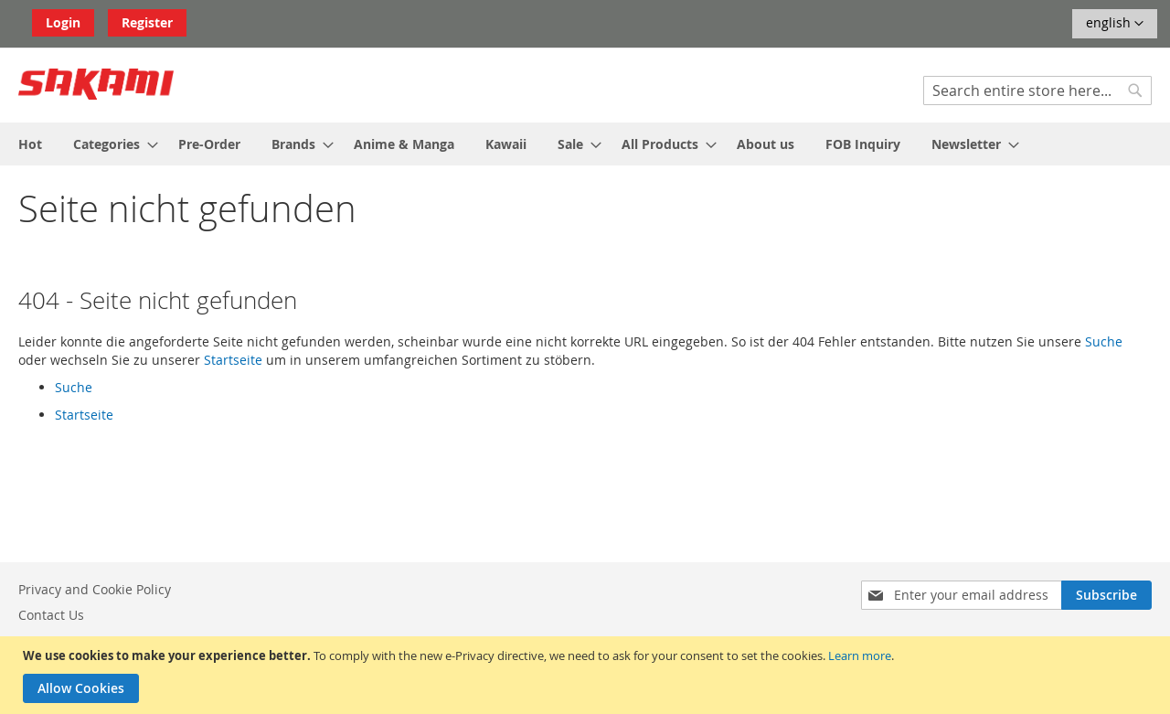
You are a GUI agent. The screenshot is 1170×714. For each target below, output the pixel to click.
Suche (1103, 341)
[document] (587, 675)
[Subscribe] (1106, 595)
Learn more (859, 655)
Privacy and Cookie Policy (94, 589)
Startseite (233, 359)
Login (63, 22)
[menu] (585, 144)
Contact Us (51, 614)
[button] (1114, 23)
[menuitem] (30, 144)
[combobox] (1037, 90)
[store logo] (96, 84)
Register (147, 22)
